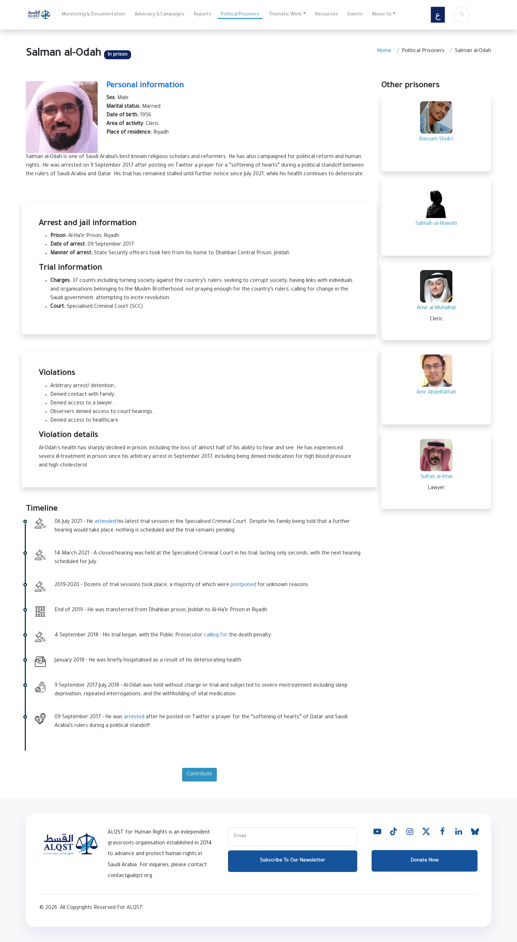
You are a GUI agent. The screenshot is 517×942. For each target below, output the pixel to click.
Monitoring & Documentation (93, 14)
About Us (382, 14)
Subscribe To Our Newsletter (292, 860)
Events (355, 14)
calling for (216, 636)
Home (384, 51)
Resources (326, 14)
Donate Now (424, 860)
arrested (134, 717)
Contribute (199, 775)
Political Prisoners (240, 14)
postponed (243, 585)
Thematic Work (285, 14)
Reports (202, 14)
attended (105, 522)
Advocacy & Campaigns (160, 14)
